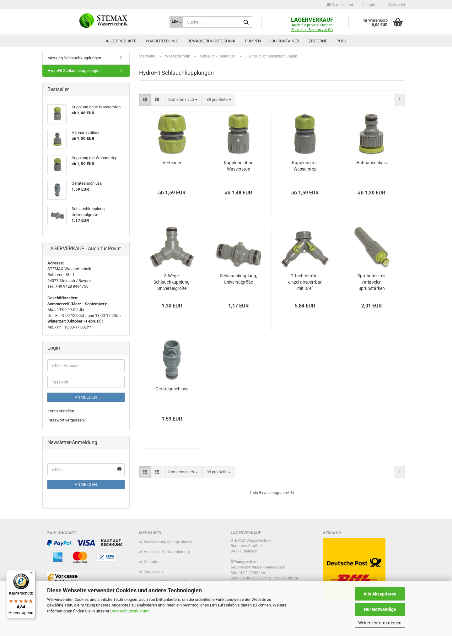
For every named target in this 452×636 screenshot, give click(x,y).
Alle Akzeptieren (379, 593)
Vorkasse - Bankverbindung (167, 552)
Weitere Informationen (379, 622)
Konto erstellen (60, 411)
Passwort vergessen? (66, 420)
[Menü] (31, 574)
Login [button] (369, 5)
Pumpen (253, 41)
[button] (340, 4)
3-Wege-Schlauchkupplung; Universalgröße (172, 282)
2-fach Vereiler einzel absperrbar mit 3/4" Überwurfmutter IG (305, 282)
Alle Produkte (121, 41)
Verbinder (172, 162)
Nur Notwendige (380, 609)
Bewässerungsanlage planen (168, 542)
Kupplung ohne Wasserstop (238, 165)
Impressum (153, 571)
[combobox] (183, 100)
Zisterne (318, 41)
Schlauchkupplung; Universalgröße (238, 279)
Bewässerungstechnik (211, 41)
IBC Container (284, 41)
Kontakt (150, 562)
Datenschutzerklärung (129, 611)
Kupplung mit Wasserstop (305, 165)
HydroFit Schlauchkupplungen (73, 70)
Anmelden (86, 397)
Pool (341, 41)
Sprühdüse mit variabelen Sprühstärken (372, 282)
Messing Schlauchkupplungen (74, 58)
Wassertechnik (162, 41)
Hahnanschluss (371, 162)
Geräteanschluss (171, 388)
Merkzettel (395, 5)
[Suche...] (176, 22)
